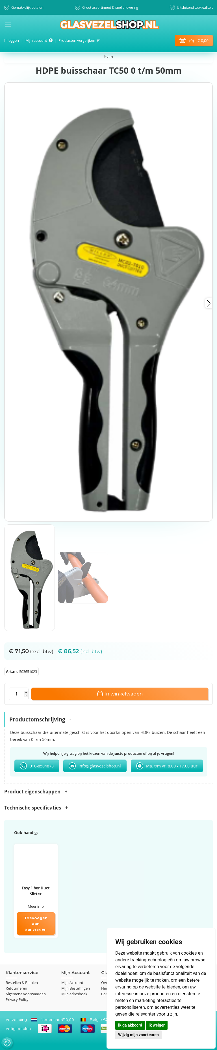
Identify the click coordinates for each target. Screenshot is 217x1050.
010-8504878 (42, 766)
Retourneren (16, 988)
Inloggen (11, 40)
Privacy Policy (17, 999)
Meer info (36, 906)
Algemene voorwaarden (26, 993)
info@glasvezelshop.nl (100, 766)
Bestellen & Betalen (22, 982)
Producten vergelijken (76, 40)
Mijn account (36, 40)
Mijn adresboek (74, 993)
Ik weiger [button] (157, 1025)
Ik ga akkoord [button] (130, 1025)
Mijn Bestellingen (75, 988)
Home (108, 56)
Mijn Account (72, 982)
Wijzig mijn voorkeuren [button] (138, 1034)
